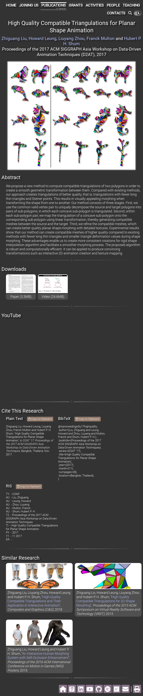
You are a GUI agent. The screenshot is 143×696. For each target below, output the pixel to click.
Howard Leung (42, 38)
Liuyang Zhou (71, 38)
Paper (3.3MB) (20, 296)
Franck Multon (101, 38)
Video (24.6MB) (53, 296)
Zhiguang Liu (14, 38)
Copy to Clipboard (40, 418)
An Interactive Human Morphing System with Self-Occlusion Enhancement (38, 656)
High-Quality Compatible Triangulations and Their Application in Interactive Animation (34, 601)
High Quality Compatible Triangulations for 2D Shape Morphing (105, 601)
